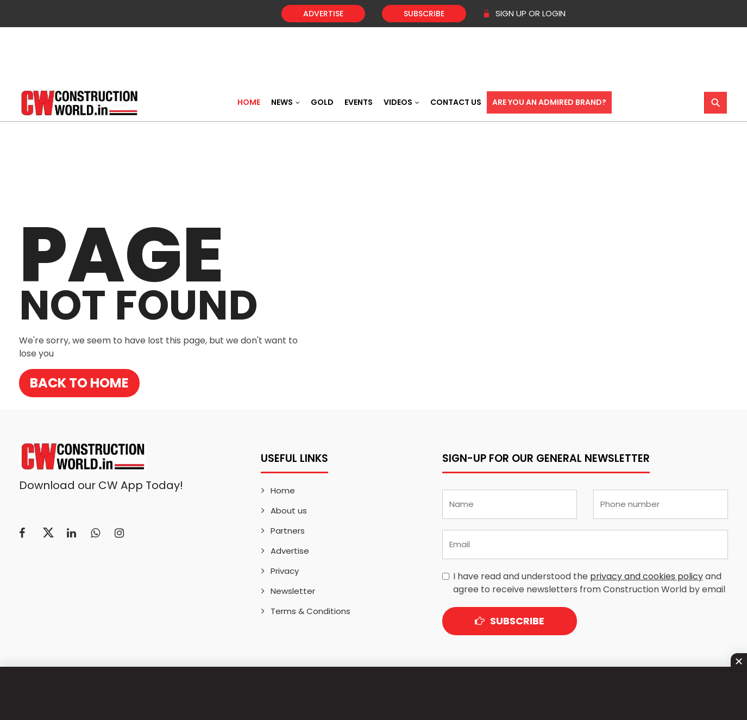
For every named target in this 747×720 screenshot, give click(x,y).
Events (358, 102)
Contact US (455, 102)
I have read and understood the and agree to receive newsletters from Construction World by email (589, 583)
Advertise (323, 13)
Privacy (285, 571)
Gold (322, 102)
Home (248, 102)
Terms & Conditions (310, 611)
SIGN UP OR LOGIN (524, 13)
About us (289, 510)
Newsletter (293, 591)
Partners (288, 530)
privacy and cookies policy (646, 576)
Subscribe (424, 13)
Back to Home (79, 383)
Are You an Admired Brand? (549, 102)
